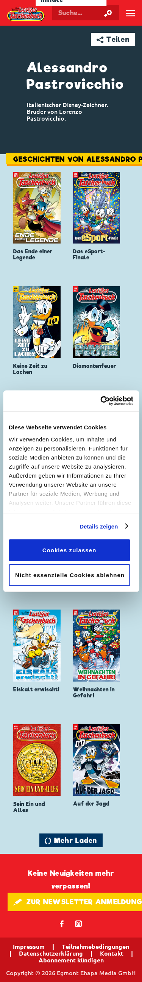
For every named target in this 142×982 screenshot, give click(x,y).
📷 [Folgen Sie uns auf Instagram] (78, 923)
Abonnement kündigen (71, 960)
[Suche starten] (108, 12)
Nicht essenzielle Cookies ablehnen (70, 574)
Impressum (29, 946)
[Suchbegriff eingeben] (85, 12)
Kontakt (111, 953)
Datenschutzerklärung (51, 953)
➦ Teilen (113, 39)
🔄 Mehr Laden (71, 840)
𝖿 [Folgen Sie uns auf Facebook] (62, 923)
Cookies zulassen (69, 550)
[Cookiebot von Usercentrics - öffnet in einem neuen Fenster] (101, 401)
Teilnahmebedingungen (95, 946)
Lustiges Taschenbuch (26, 14)
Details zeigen (99, 526)
